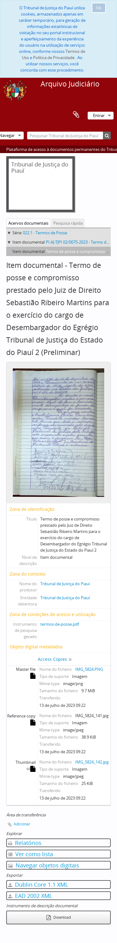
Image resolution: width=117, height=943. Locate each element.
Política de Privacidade (54, 57)
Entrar (99, 115)
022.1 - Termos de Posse (45, 233)
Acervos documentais (28, 223)
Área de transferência (76, 115)
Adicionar (22, 824)
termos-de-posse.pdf (59, 624)
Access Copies (52, 659)
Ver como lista (30, 854)
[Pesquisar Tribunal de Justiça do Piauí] (69, 135)
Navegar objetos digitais (43, 865)
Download (58, 917)
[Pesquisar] (107, 135)
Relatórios (24, 843)
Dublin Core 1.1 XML (38, 884)
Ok (98, 8)
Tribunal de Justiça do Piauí (65, 583)
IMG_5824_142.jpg (92, 762)
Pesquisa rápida (68, 223)
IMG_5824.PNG (89, 669)
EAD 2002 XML (30, 895)
